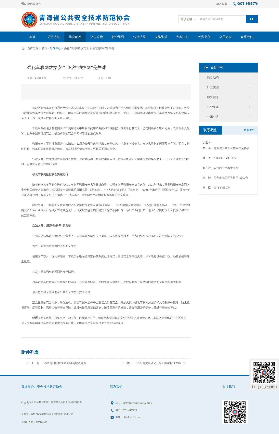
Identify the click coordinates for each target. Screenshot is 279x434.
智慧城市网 (41, 422)
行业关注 (213, 87)
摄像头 (136, 143)
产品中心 (204, 37)
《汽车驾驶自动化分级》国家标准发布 (157, 363)
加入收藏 (221, 3)
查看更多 (249, 130)
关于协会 (53, 37)
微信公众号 (31, 4)
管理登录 (68, 414)
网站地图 (58, 414)
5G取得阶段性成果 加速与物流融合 (65, 363)
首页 (32, 37)
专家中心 (182, 37)
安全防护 (70, 246)
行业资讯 (118, 37)
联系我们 (247, 37)
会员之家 (225, 37)
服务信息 (213, 97)
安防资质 (161, 37)
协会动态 (75, 37)
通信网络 (62, 107)
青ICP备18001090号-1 (42, 414)
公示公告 (213, 116)
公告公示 (96, 37)
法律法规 (139, 37)
